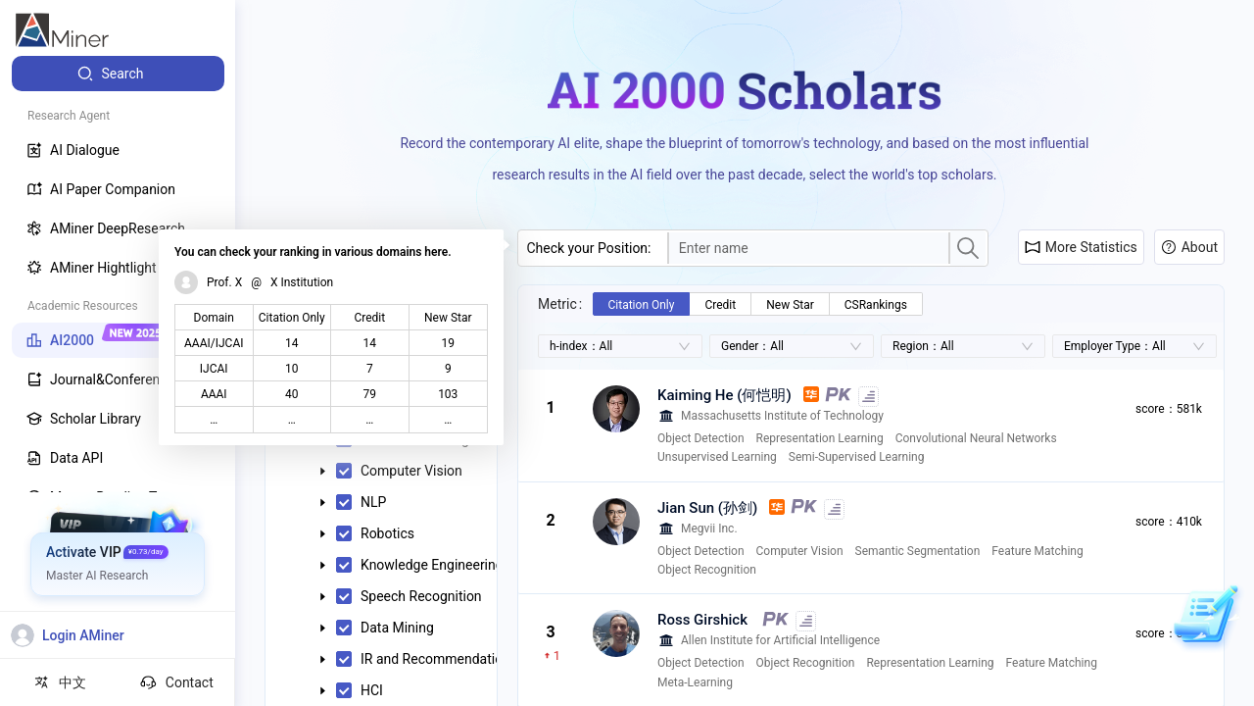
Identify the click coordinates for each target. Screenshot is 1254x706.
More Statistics (1081, 247)
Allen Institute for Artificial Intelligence (780, 640)
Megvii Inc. (709, 528)
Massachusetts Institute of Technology (782, 416)
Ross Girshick (702, 620)
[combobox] (808, 248)
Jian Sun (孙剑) (707, 508)
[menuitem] (118, 73)
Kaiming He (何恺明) (724, 395)
